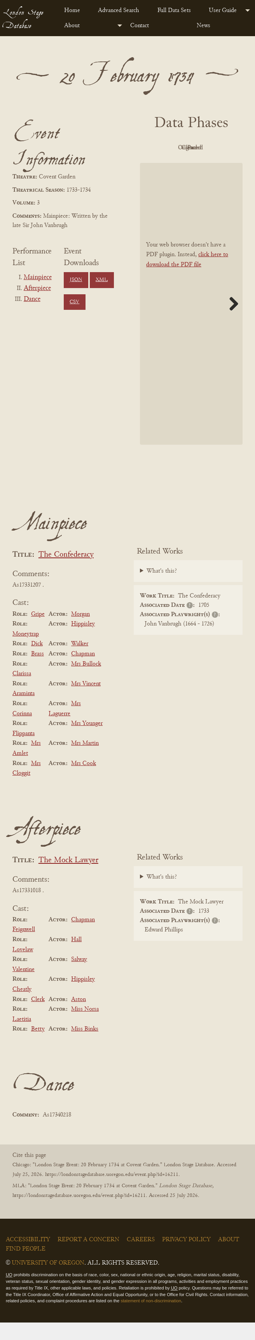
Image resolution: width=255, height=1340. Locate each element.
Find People (25, 1266)
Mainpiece (38, 277)
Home (72, 10)
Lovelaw (22, 967)
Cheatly (21, 1007)
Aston (78, 1017)
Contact (139, 26)
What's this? (162, 589)
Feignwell (23, 947)
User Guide (223, 10)
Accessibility (28, 1257)
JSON (76, 280)
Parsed (210, 165)
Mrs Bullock (86, 681)
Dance (32, 299)
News (203, 26)
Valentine (23, 987)
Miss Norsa (85, 1027)
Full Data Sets (174, 10)
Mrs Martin (85, 761)
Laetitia (21, 1037)
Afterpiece (37, 288)
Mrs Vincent (86, 701)
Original (210, 148)
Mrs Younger (87, 741)
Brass (37, 671)
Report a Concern (88, 1257)
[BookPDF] (191, 321)
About (72, 26)
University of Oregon (48, 1280)
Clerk (38, 1017)
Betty (38, 1046)
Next (231, 321)
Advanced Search (118, 10)
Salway (79, 977)
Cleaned (168, 165)
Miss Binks (84, 1046)
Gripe (38, 632)
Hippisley (83, 641)
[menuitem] (75, 10)
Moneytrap (25, 651)
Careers (141, 1257)
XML (102, 280)
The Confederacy (66, 572)
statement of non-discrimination (151, 1318)
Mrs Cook (83, 781)
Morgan (80, 632)
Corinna (22, 731)
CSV (74, 302)
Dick (37, 662)
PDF (168, 148)
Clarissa (21, 691)
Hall (76, 957)
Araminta (23, 711)
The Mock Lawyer (68, 878)
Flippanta (23, 751)
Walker (79, 662)
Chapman (83, 671)
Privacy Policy (186, 1257)
